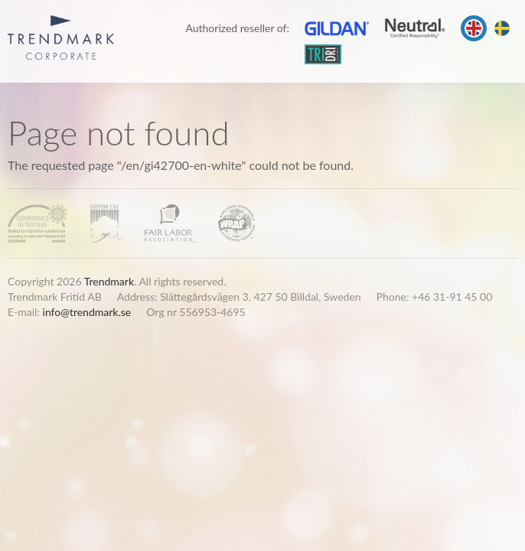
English (474, 28)
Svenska (502, 28)
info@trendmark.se (87, 311)
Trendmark (109, 281)
